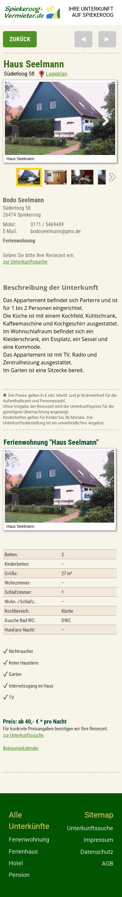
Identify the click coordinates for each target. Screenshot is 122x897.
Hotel (16, 863)
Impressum (98, 839)
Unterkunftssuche (90, 828)
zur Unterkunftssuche (25, 262)
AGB (107, 863)
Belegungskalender (21, 748)
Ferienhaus (23, 851)
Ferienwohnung (29, 839)
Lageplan (53, 74)
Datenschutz (96, 851)
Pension (19, 874)
